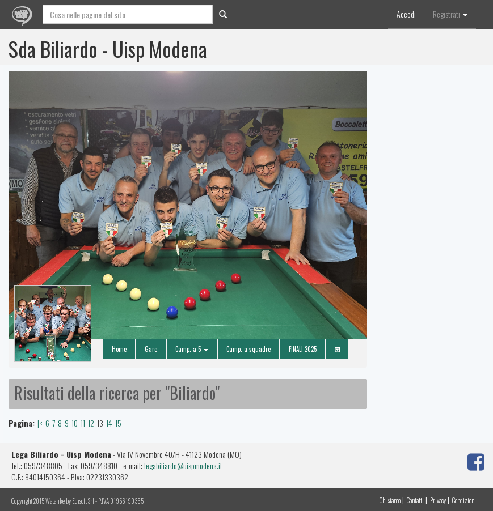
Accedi (406, 14)
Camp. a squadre (248, 349)
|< (40, 423)
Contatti (415, 500)
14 (109, 423)
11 (83, 423)
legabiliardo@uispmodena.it (183, 465)
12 (91, 423)
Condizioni (464, 500)
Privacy (438, 500)
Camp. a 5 (191, 349)
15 (118, 423)
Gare (151, 349)
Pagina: (22, 423)
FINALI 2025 (303, 349)
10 (74, 423)
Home (119, 349)
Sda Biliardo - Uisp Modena (108, 48)
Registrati (450, 14)
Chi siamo (390, 500)
